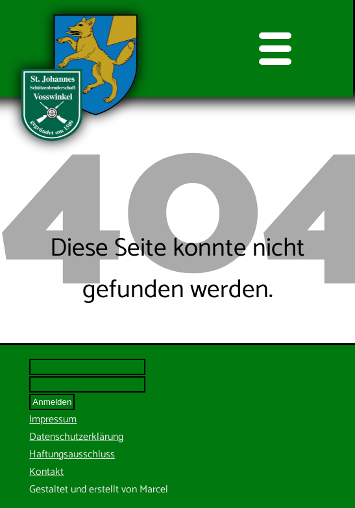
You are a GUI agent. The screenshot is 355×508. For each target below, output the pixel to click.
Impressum (53, 419)
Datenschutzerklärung (76, 437)
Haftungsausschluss (72, 454)
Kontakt (46, 472)
